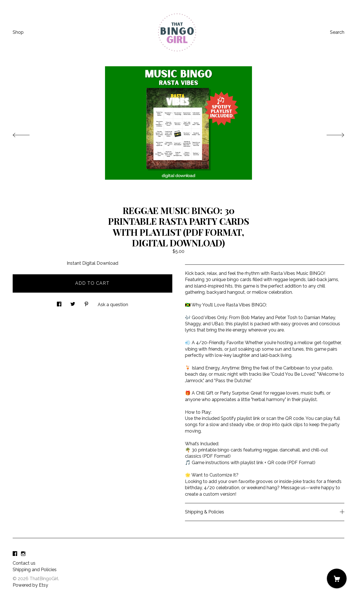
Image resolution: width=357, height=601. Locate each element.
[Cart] (337, 578)
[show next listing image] (330, 133)
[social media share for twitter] (72, 302)
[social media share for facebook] (59, 302)
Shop (18, 32)
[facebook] (15, 554)
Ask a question (113, 304)
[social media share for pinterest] (86, 302)
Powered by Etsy (30, 585)
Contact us (24, 563)
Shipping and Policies (35, 569)
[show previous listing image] (27, 133)
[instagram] (23, 554)
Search (337, 32)
